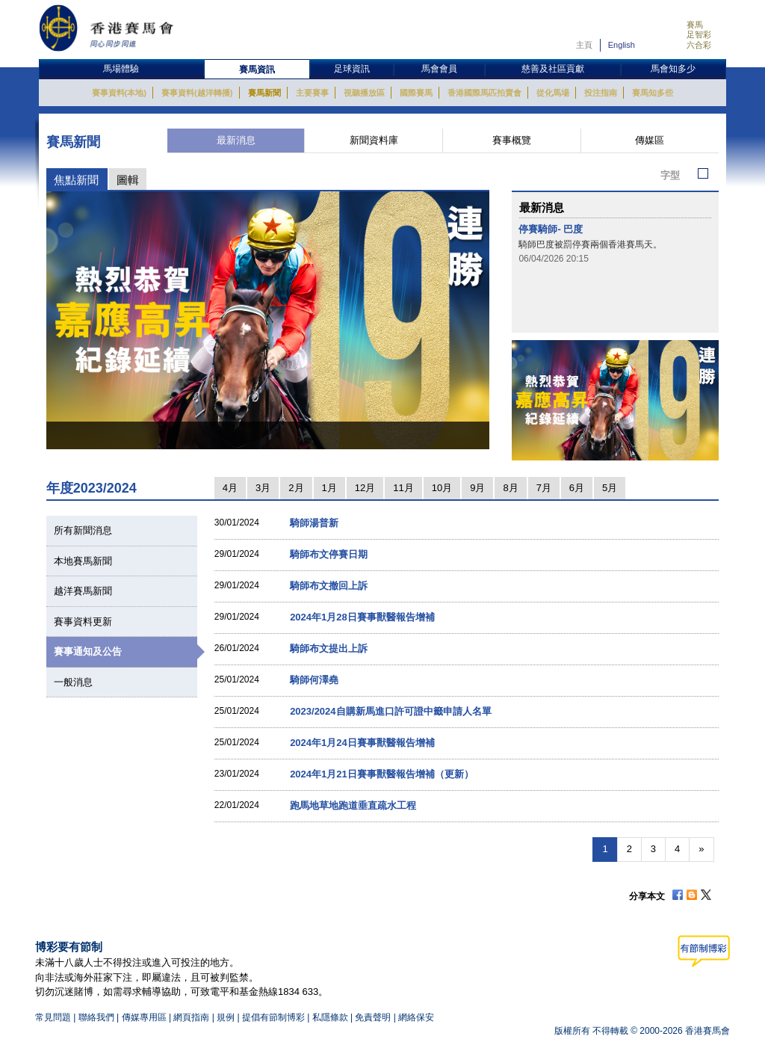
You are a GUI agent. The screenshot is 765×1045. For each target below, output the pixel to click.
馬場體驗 (121, 69)
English (621, 44)
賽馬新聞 (264, 92)
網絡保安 (416, 1017)
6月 (576, 487)
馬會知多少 (673, 69)
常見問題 (53, 1017)
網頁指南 (191, 1017)
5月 (609, 487)
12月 (365, 487)
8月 (510, 487)
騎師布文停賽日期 (329, 554)
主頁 (584, 44)
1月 (329, 487)
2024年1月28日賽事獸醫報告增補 (362, 617)
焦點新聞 (76, 179)
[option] (268, 320)
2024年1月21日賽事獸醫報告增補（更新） (382, 774)
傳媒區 (649, 140)
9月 (477, 487)
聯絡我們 (96, 1017)
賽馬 (695, 24)
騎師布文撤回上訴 (329, 585)
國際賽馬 (416, 92)
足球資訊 (352, 69)
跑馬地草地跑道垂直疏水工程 (353, 805)
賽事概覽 (511, 140)
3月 (262, 487)
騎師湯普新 (314, 522)
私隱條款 (330, 1017)
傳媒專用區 (144, 1017)
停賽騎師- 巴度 (550, 229)
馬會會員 (439, 69)
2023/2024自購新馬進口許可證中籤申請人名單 (390, 711)
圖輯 (128, 179)
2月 (295, 487)
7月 (543, 487)
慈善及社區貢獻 (552, 69)
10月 (442, 487)
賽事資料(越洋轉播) (196, 92)
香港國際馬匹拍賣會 (484, 92)
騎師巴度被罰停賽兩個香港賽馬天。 (590, 244)
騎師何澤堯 (314, 679)
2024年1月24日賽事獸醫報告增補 (362, 742)
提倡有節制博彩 (273, 1017)
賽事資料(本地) (119, 92)
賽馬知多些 (652, 92)
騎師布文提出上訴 (329, 648)
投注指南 (600, 92)
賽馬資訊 (257, 69)
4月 (230, 487)
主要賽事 (312, 92)
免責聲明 (373, 1017)
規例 (227, 1017)
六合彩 (699, 44)
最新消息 (236, 140)
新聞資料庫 (374, 140)
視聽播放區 (364, 92)
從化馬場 (552, 92)
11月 (403, 487)
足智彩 (699, 34)
